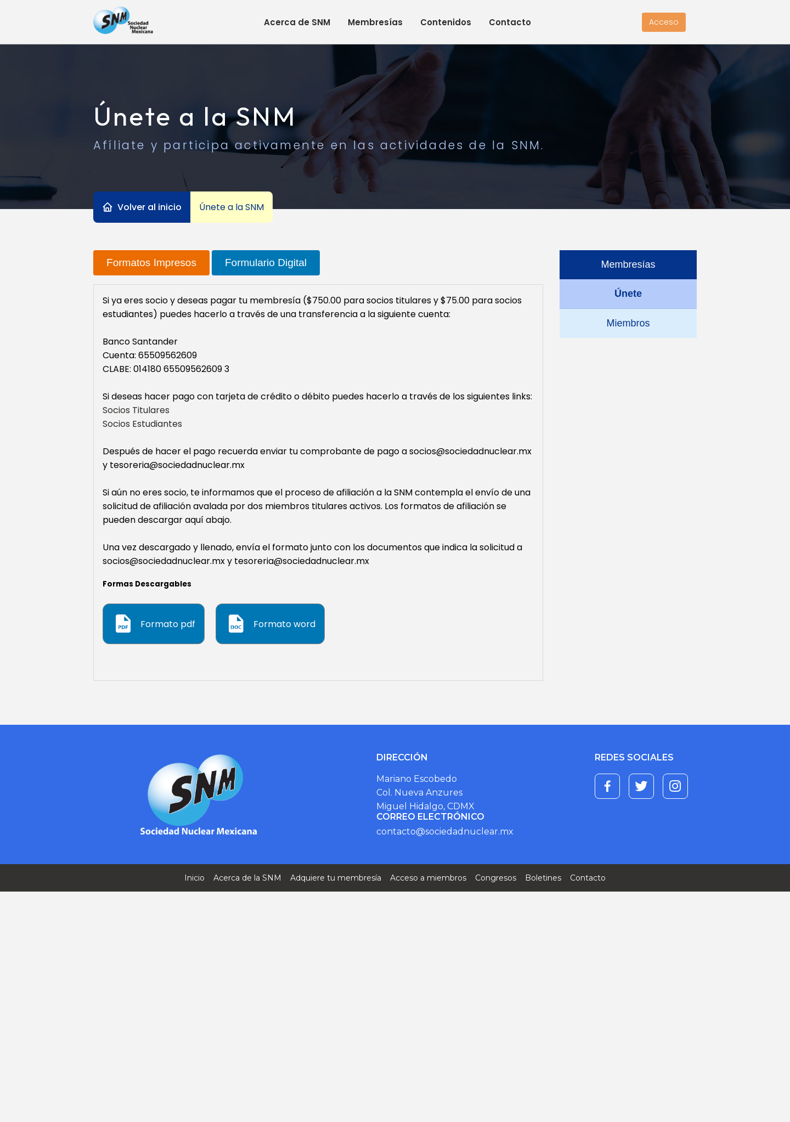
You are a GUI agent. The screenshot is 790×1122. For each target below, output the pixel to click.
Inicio (194, 878)
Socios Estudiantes (142, 424)
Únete (628, 293)
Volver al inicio (149, 207)
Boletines (543, 878)
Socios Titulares (136, 410)
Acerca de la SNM (247, 878)
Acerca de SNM (297, 22)
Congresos (495, 878)
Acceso (664, 21)
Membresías (375, 22)
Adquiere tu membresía (335, 878)
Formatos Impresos (151, 262)
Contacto (510, 22)
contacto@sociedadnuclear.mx (445, 831)
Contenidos (445, 22)
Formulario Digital (266, 262)
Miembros (628, 323)
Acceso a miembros (428, 878)
